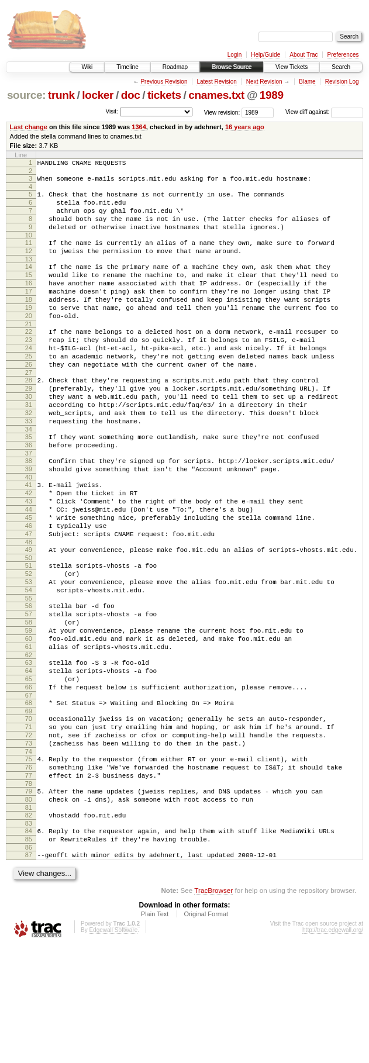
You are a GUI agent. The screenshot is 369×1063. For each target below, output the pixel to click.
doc (130, 95)
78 (28, 890)
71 (28, 823)
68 (28, 795)
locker (97, 95)
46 (28, 588)
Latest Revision (216, 81)
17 (28, 312)
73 (28, 843)
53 (28, 653)
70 (28, 813)
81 (28, 918)
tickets (164, 95)
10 (28, 247)
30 (28, 436)
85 (28, 953)
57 (28, 691)
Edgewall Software (113, 1047)
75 (28, 860)
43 (28, 558)
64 (28, 758)
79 (28, 898)
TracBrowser (213, 1008)
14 (28, 282)
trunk (61, 95)
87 (28, 970)
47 (28, 598)
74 (28, 853)
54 (28, 663)
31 (28, 446)
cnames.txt (216, 95)
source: (26, 95)
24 (28, 379)
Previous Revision (163, 81)
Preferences (343, 54)
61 (28, 730)
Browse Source (231, 67)
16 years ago (244, 126)
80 (28, 908)
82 (28, 925)
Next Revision (264, 81)
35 (28, 484)
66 (28, 778)
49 (28, 616)
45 (28, 578)
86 (28, 963)
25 (28, 389)
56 (28, 681)
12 (28, 264)
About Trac (303, 54)
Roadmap (175, 67)
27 (28, 409)
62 (28, 740)
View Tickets (291, 67)
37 (28, 504)
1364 (139, 126)
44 (28, 568)
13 (28, 274)
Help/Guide (265, 54)
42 (28, 549)
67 (28, 788)
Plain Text (155, 1031)
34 (28, 476)
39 (28, 521)
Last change (28, 126)
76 (28, 870)
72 (28, 833)
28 (28, 416)
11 (28, 254)
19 (28, 332)
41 (28, 539)
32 (28, 456)
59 (28, 711)
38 (28, 511)
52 (28, 643)
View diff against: (324, 112)
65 (28, 768)
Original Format (206, 1031)
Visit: (111, 111)
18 (28, 322)
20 (28, 342)
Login (234, 54)
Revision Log (342, 81)
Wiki (86, 67)
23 (28, 369)
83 (28, 935)
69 (28, 805)
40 (28, 531)
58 (28, 701)
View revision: (222, 112)
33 (28, 466)
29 (28, 426)
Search (341, 67)
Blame (307, 81)
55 (28, 673)
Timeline (127, 67)
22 (28, 359)
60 (28, 720)
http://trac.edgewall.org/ (332, 1047)
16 (28, 302)
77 (28, 880)
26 (28, 399)
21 (28, 352)
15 (28, 292)
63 (28, 748)
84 (28, 943)
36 (28, 494)
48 (28, 608)
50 (28, 626)
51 (28, 633)
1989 (272, 95)
